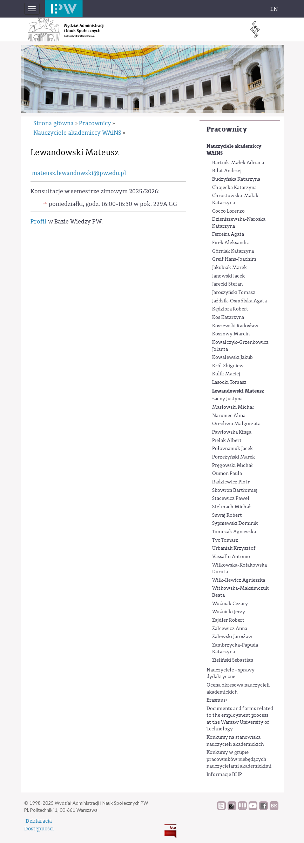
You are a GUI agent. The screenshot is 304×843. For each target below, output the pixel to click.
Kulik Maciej (226, 374)
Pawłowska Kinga (231, 432)
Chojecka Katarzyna (234, 188)
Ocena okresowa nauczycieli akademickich (238, 688)
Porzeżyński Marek (233, 457)
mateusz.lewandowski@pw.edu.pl (79, 173)
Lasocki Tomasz (229, 382)
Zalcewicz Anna (229, 628)
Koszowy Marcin (231, 334)
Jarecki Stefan (227, 284)
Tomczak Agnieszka (234, 532)
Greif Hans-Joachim (234, 259)
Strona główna (53, 123)
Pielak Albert (227, 440)
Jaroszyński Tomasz (233, 292)
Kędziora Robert (230, 309)
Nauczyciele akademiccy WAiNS (234, 149)
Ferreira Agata (228, 234)
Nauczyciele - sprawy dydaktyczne (231, 673)
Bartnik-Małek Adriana (238, 163)
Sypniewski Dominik (235, 523)
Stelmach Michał (231, 507)
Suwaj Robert (227, 515)
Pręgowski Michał (232, 465)
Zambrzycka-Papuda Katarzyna (235, 648)
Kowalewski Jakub (232, 357)
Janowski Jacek (228, 276)
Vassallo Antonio (231, 557)
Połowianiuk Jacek (232, 449)
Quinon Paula (227, 473)
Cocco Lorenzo (228, 211)
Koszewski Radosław (235, 326)
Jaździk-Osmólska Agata (239, 301)
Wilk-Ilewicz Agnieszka (238, 580)
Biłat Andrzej (227, 171)
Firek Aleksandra (231, 243)
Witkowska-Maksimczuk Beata (240, 591)
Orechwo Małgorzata (236, 424)
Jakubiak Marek (229, 268)
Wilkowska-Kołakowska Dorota (239, 568)
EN (274, 9)
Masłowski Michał (233, 407)
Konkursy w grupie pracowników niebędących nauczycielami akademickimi (239, 759)
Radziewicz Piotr (231, 482)
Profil (39, 221)
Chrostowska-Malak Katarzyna (235, 199)
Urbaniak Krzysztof (234, 548)
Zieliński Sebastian (232, 660)
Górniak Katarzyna (233, 251)
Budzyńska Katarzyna (236, 179)
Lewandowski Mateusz (238, 391)
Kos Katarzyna (228, 317)
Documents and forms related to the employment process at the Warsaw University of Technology (240, 718)
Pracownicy (227, 129)
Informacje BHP (224, 774)
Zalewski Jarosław (232, 637)
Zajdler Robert (228, 620)
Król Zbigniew (228, 366)
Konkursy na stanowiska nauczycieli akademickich (235, 741)
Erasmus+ (217, 700)
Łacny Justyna (227, 399)
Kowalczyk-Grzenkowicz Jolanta (240, 346)
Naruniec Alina (228, 416)
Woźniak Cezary (230, 604)
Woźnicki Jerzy (228, 612)
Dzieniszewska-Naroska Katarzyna (238, 222)
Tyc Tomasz (225, 540)
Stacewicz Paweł (230, 498)
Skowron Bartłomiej (234, 490)
